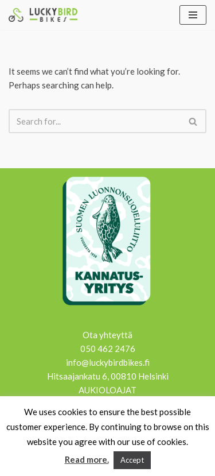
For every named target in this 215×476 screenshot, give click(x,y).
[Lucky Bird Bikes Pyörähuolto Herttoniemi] (43, 15)
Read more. (87, 459)
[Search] (95, 121)
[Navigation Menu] (192, 15)
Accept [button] (132, 460)
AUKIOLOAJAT (107, 390)
